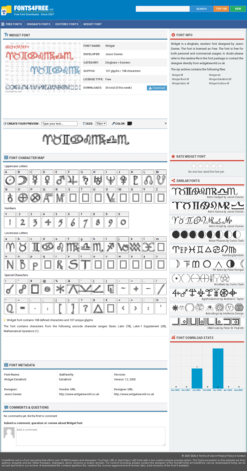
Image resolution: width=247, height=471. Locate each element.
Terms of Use (207, 455)
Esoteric (125, 62)
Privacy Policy (225, 455)
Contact (241, 455)
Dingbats (111, 62)
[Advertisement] (85, 107)
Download (157, 88)
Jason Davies (114, 54)
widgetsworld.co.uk (212, 63)
